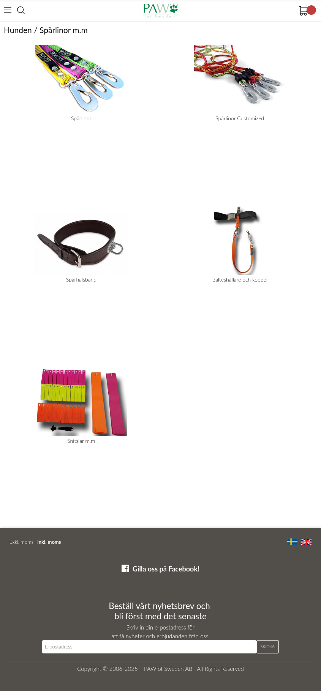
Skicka (268, 646)
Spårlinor (81, 118)
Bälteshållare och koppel (239, 279)
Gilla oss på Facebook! (166, 569)
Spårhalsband (81, 279)
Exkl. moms (21, 542)
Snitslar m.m (81, 441)
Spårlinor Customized (239, 118)
